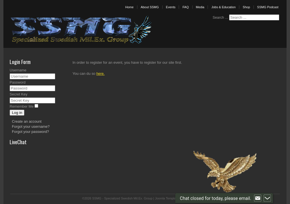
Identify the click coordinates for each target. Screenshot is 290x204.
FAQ (185, 7)
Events (171, 7)
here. (100, 73)
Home (129, 7)
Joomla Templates (167, 198)
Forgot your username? (31, 126)
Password (17, 82)
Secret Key (18, 94)
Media (200, 7)
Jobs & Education (223, 7)
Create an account (27, 121)
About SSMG (150, 7)
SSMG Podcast (267, 7)
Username (18, 70)
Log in (17, 112)
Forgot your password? (30, 131)
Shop (246, 7)
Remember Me (22, 106)
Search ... (220, 17)
